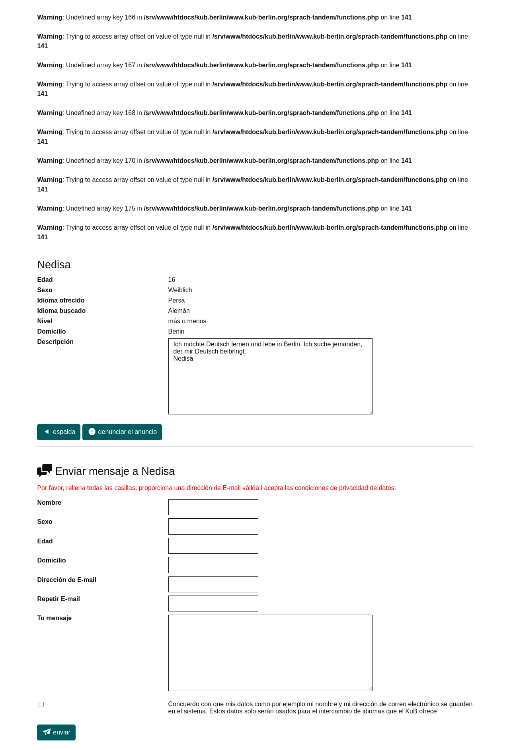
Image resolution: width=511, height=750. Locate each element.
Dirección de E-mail (66, 579)
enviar (56, 731)
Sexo (44, 521)
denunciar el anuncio (122, 431)
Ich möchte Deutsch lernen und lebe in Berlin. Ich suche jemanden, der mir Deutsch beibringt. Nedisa (270, 376)
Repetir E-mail (58, 599)
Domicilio (51, 560)
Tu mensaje (54, 618)
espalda (58, 431)
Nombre (49, 502)
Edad (45, 541)
